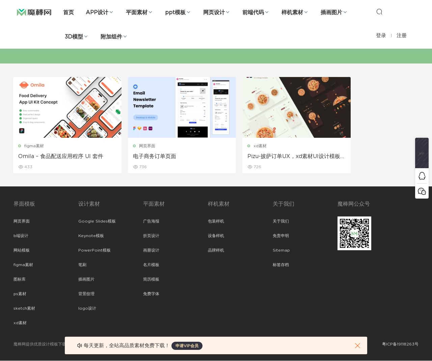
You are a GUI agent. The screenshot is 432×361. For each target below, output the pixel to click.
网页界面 (136, 146)
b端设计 (21, 236)
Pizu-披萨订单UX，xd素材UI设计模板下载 (265, 157)
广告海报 (151, 222)
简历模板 (151, 280)
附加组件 (111, 37)
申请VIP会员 (187, 346)
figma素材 (34, 146)
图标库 (20, 280)
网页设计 (214, 12)
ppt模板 (175, 12)
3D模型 (74, 37)
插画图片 (331, 12)
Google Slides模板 (97, 222)
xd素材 (237, 146)
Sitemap (281, 251)
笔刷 (82, 265)
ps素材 (20, 294)
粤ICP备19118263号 (400, 344)
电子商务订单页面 (143, 156)
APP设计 (97, 12)
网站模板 (22, 251)
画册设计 (151, 251)
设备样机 (216, 236)
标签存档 (281, 265)
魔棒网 (34, 12)
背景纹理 (86, 294)
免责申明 (281, 236)
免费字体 (151, 294)
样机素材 (292, 12)
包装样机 (216, 222)
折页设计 (151, 236)
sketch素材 (24, 309)
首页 (68, 12)
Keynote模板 (91, 236)
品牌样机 (216, 251)
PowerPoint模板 (94, 251)
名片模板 (151, 265)
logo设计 (87, 309)
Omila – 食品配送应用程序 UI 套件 (61, 156)
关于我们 (281, 222)
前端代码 (253, 12)
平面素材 (136, 12)
